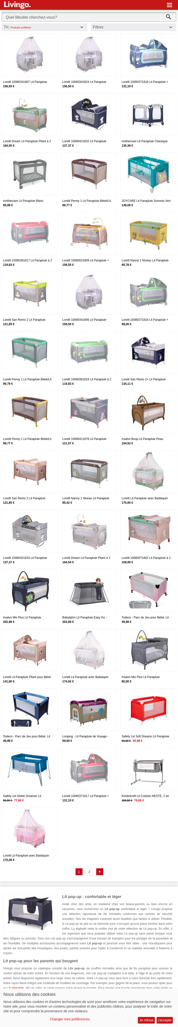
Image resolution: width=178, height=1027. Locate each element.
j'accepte (165, 1020)
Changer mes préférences (70, 1019)
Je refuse (146, 1020)
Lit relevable (15, 988)
